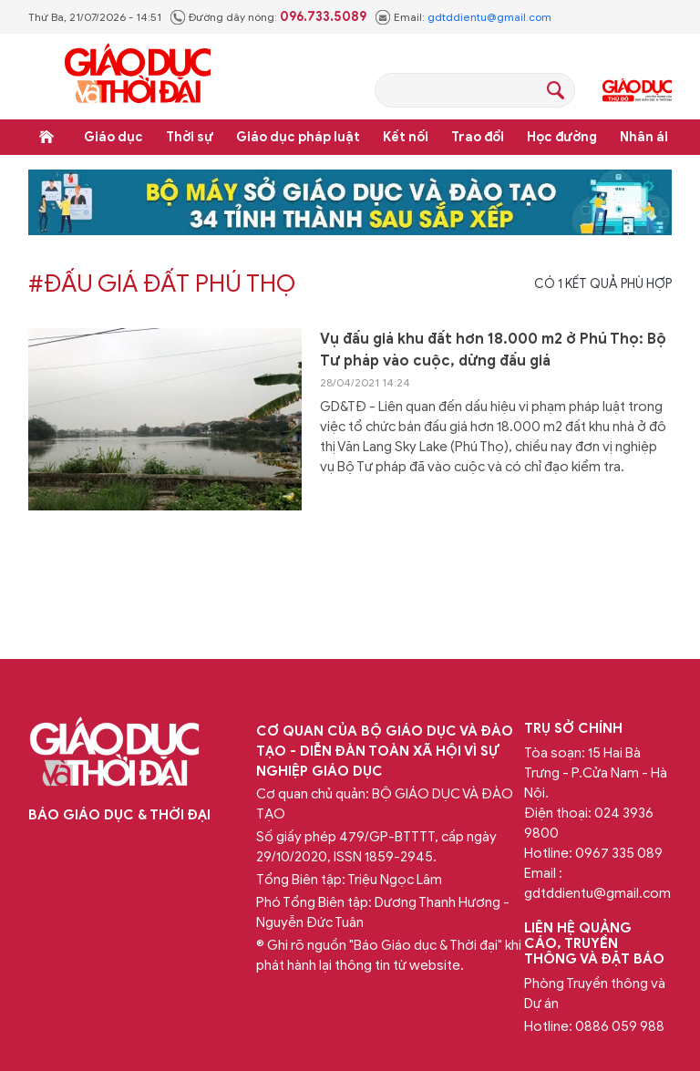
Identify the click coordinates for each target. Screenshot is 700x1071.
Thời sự (189, 137)
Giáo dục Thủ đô (637, 90)
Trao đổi (477, 137)
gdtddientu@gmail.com (489, 17)
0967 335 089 (619, 853)
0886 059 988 (619, 1026)
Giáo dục (113, 137)
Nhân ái (644, 137)
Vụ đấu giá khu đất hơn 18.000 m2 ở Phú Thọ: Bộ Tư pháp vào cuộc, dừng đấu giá (493, 350)
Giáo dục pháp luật (298, 137)
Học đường (562, 137)
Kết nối (405, 137)
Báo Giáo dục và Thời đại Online (138, 76)
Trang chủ (46, 136)
